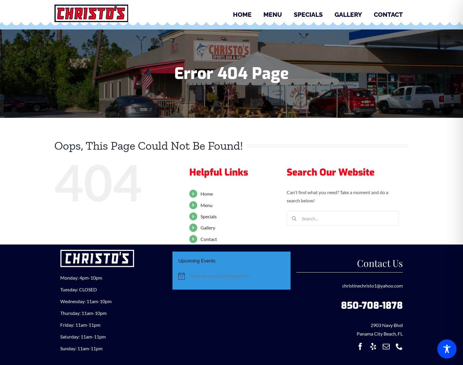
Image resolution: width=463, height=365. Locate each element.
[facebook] (360, 346)
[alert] (231, 276)
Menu (206, 205)
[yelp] (373, 346)
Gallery (207, 227)
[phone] (399, 346)
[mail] (386, 346)
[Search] (294, 218)
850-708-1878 (372, 305)
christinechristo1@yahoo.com (372, 285)
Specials (208, 216)
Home (206, 193)
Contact (208, 239)
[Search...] (343, 218)
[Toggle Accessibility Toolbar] (447, 349)
